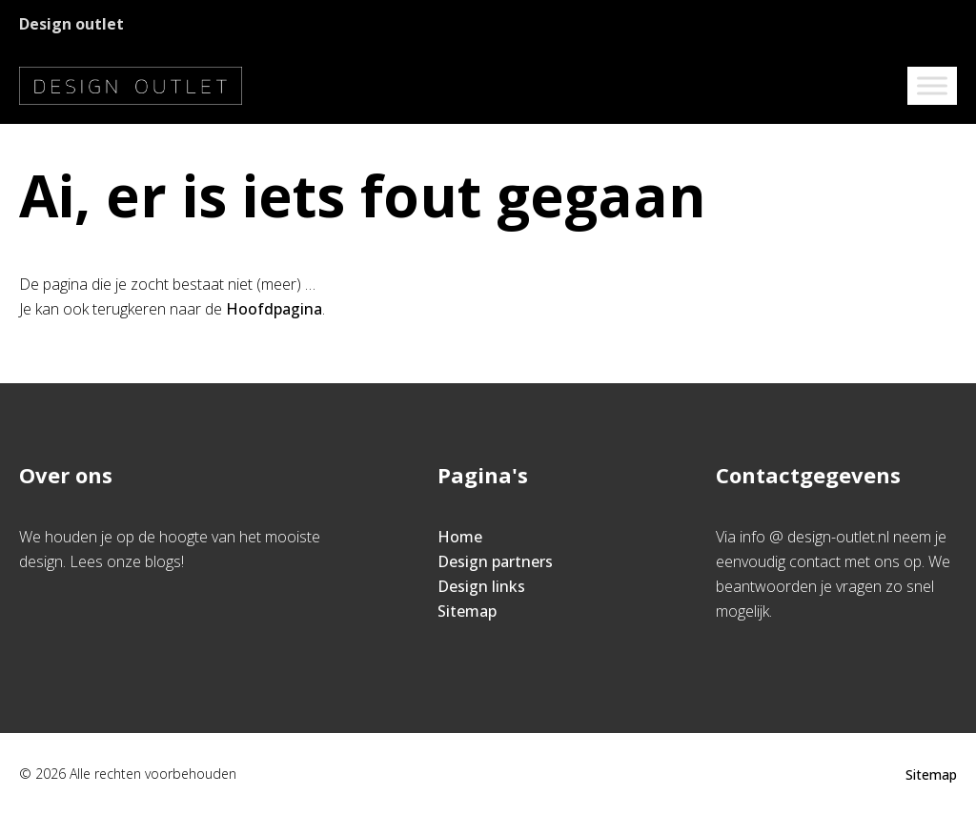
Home (459, 536)
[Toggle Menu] (932, 85)
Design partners (495, 561)
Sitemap (467, 611)
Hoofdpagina (274, 308)
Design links (481, 586)
